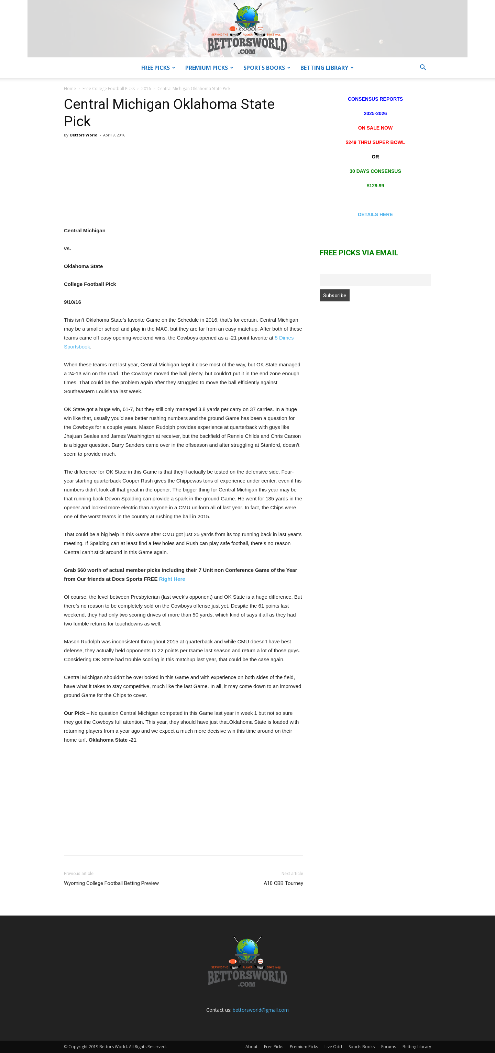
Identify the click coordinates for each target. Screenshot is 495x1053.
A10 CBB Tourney (283, 883)
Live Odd (333, 1047)
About (251, 1047)
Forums (388, 1047)
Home (70, 88)
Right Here (172, 579)
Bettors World (84, 134)
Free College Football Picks (108, 88)
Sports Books (266, 67)
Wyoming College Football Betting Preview (111, 883)
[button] (423, 68)
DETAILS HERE (375, 214)
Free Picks (158, 67)
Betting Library (327, 67)
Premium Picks (209, 67)
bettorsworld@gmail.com (261, 1010)
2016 (146, 88)
